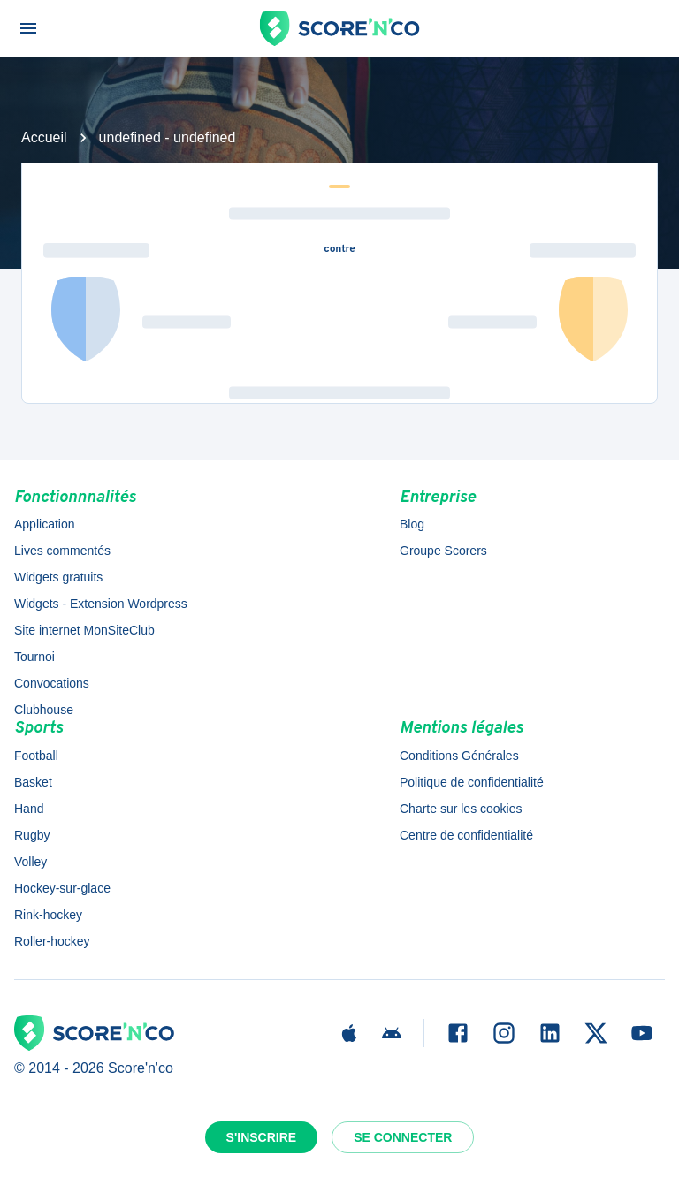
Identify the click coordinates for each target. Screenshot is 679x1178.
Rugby (32, 835)
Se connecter (403, 1137)
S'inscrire (261, 1137)
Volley (30, 862)
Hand (28, 809)
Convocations (51, 683)
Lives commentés (62, 550)
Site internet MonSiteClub (84, 630)
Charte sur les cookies (461, 809)
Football (36, 756)
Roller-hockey (52, 941)
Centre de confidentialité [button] (466, 835)
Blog (412, 524)
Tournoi (34, 657)
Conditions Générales (459, 756)
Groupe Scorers (443, 550)
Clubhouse (43, 710)
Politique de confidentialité (472, 782)
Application (44, 524)
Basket (33, 782)
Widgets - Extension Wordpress (100, 604)
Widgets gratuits (58, 577)
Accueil (44, 137)
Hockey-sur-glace (62, 888)
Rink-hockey (48, 915)
